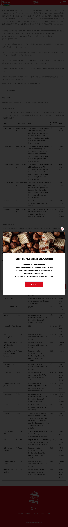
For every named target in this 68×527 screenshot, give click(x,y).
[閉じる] (62, 229)
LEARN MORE (34, 284)
